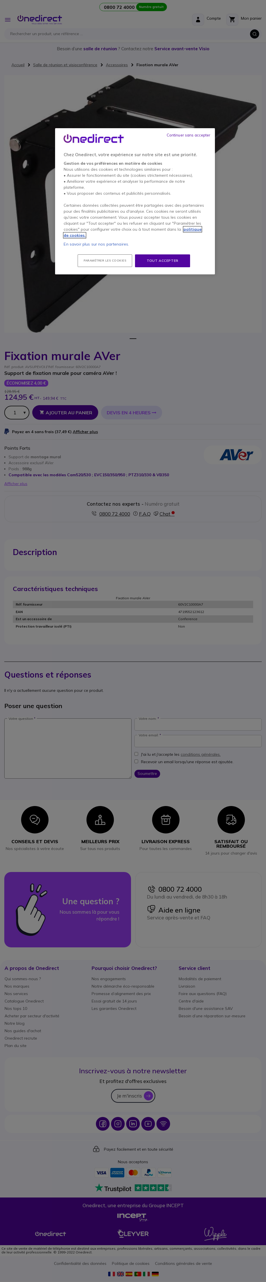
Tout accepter (162, 260)
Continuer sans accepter (189, 135)
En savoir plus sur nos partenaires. (96, 244)
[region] (135, 201)
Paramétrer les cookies (105, 260)
